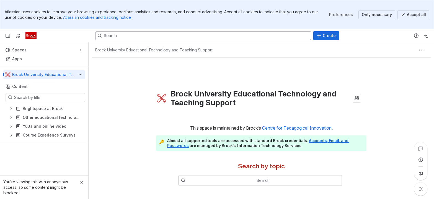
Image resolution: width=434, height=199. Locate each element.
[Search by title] (48, 97)
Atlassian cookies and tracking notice (97, 17)
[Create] (326, 35)
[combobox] (268, 180)
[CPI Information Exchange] (31, 35)
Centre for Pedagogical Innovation (297, 128)
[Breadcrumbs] (154, 50)
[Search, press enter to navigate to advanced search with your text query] (203, 35)
